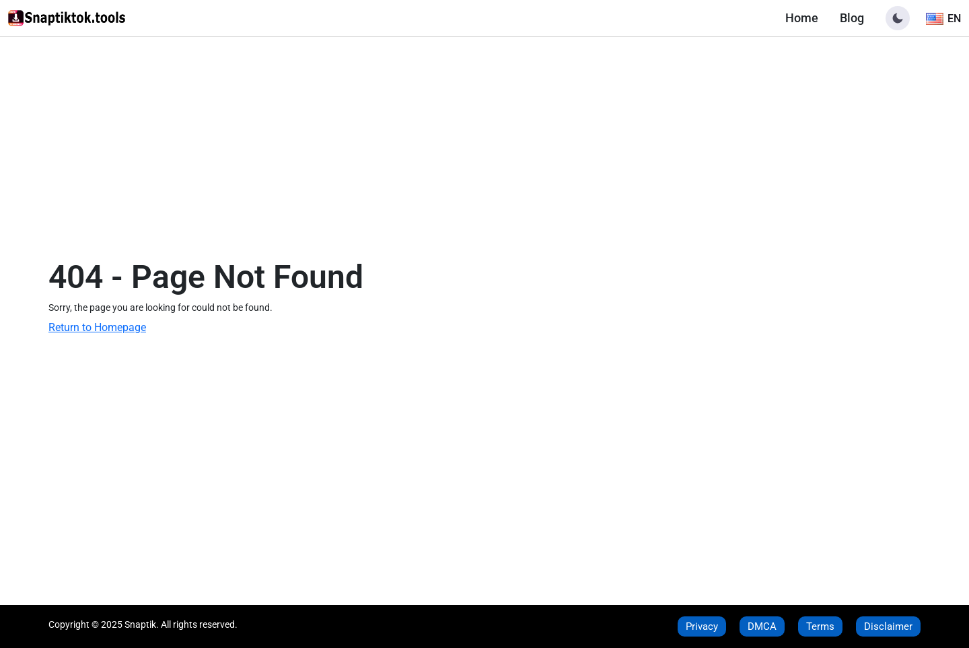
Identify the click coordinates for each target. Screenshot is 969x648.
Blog (852, 18)
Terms (820, 626)
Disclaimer (888, 626)
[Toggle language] (943, 18)
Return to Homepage (97, 327)
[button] (898, 18)
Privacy (702, 626)
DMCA (762, 626)
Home (801, 18)
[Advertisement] (484, 136)
